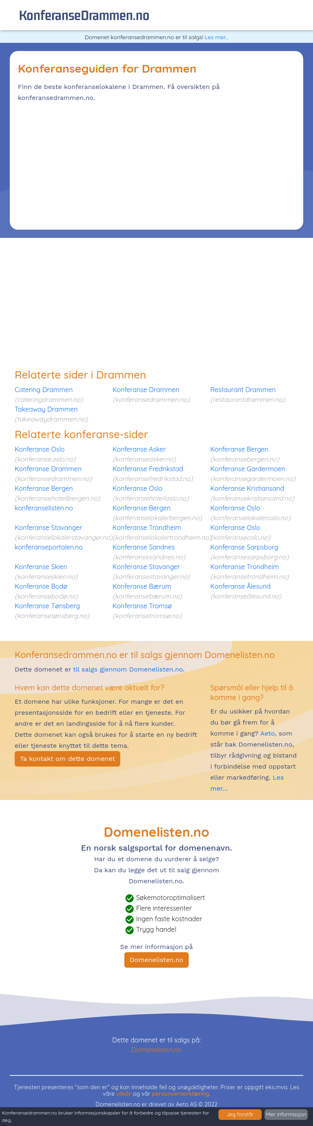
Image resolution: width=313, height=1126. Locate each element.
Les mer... (216, 37)
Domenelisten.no (156, 960)
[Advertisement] (156, 164)
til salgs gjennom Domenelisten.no (128, 669)
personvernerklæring (180, 1093)
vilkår (123, 1093)
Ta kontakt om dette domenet (67, 758)
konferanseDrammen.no (84, 15)
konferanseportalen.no (49, 547)
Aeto (266, 733)
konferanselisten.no (44, 508)
